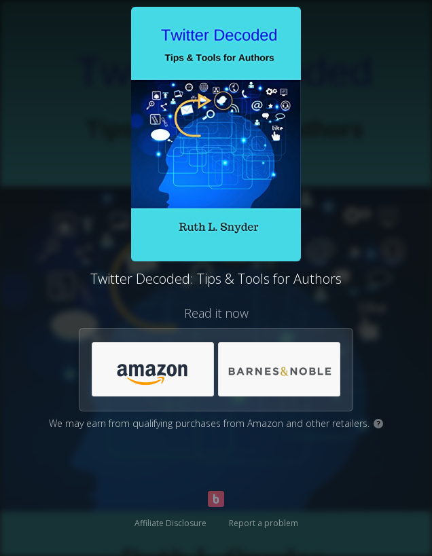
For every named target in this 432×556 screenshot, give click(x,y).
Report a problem (263, 523)
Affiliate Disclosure (170, 523)
